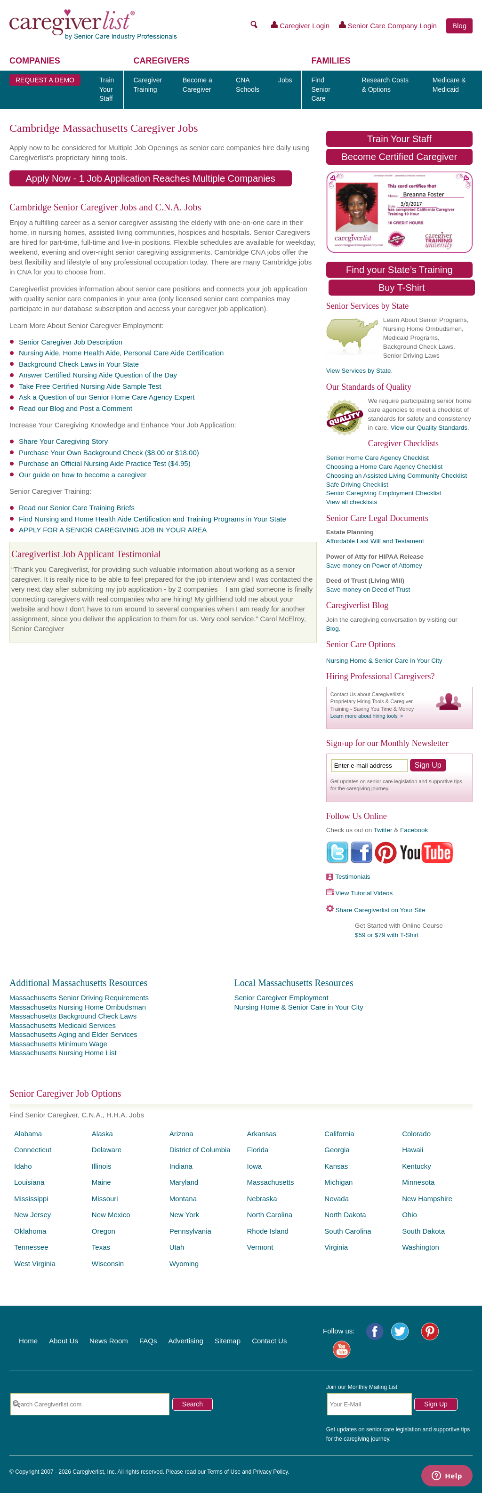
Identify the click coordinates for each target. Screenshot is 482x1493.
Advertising (186, 1341)
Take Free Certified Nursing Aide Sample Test (90, 386)
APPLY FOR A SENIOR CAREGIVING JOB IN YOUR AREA (113, 530)
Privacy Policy (270, 1472)
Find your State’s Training (399, 270)
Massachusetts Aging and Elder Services (73, 1034)
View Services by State (358, 370)
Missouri (105, 1199)
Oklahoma (30, 1231)
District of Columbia (200, 1150)
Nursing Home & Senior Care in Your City (384, 660)
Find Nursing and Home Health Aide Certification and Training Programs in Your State (152, 519)
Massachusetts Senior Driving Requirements (79, 998)
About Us (63, 1341)
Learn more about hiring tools (364, 716)
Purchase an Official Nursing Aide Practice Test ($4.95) (105, 463)
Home (28, 1341)
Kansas (336, 1166)
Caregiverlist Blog (357, 605)
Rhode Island (267, 1231)
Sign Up (436, 1404)
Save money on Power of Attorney (374, 565)
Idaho (23, 1166)
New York (184, 1215)
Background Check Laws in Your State (79, 364)
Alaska (102, 1134)
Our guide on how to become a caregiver (82, 475)
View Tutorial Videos (364, 893)
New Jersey (32, 1215)
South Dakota (423, 1231)
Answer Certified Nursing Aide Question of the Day (98, 375)
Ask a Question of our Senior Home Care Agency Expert (107, 397)
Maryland (184, 1182)
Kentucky (416, 1166)
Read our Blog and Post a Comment (75, 408)
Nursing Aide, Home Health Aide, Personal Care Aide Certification (121, 353)
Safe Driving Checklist (357, 484)
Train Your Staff (399, 139)
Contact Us (269, 1341)
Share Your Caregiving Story (63, 441)
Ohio (409, 1215)
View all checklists (352, 502)
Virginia (336, 1247)
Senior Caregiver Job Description (70, 342)
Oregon (103, 1231)
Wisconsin (108, 1264)
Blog (459, 26)
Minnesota (418, 1182)
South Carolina (347, 1231)
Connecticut (32, 1150)
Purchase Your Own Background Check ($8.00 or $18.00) (109, 453)
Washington (420, 1247)
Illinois (102, 1166)
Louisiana (29, 1182)
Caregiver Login (300, 25)
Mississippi (31, 1199)
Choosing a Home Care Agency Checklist (384, 466)
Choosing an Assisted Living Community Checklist (396, 475)
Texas (101, 1247)
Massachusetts (270, 1182)
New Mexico (111, 1215)
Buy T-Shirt (401, 287)
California (339, 1134)
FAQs (148, 1341)
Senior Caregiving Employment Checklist (384, 493)
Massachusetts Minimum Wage (58, 1044)
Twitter (383, 830)
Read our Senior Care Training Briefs (77, 508)
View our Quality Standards (429, 427)
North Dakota (345, 1215)
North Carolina (269, 1215)
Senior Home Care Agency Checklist (377, 457)
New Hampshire (427, 1199)
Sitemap (228, 1341)
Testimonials (352, 876)
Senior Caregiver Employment (281, 998)
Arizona (181, 1134)
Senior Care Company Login (388, 25)
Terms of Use (224, 1472)
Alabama (28, 1134)
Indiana (181, 1166)
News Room (108, 1341)
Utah (177, 1247)
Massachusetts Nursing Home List (63, 1053)
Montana (183, 1199)
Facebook (414, 830)
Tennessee (31, 1247)
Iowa (254, 1166)
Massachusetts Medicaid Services (62, 1025)
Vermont (260, 1247)
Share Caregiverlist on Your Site (380, 910)
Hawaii (412, 1150)
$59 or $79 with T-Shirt (387, 935)
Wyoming (184, 1264)
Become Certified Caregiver (399, 157)
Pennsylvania (190, 1231)
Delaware (106, 1150)
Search (192, 1404)
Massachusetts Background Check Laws (73, 1016)
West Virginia (35, 1264)
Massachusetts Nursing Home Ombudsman (77, 1007)
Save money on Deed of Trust (368, 589)
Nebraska (262, 1199)
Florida (257, 1150)
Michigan (338, 1182)
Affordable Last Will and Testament (375, 541)
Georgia (336, 1150)
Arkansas (261, 1134)
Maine (101, 1182)
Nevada (336, 1199)
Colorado (416, 1134)
